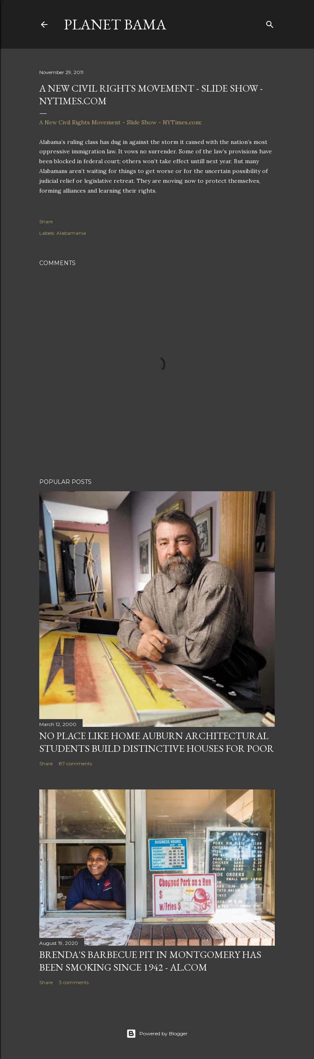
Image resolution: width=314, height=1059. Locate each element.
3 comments (74, 982)
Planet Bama (115, 24)
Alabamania (71, 233)
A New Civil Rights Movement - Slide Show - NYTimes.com (119, 122)
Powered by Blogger (157, 1034)
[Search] (270, 23)
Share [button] (46, 221)
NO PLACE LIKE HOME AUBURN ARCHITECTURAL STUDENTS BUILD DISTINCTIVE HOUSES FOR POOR (156, 742)
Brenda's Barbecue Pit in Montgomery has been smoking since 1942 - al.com (150, 961)
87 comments (75, 763)
